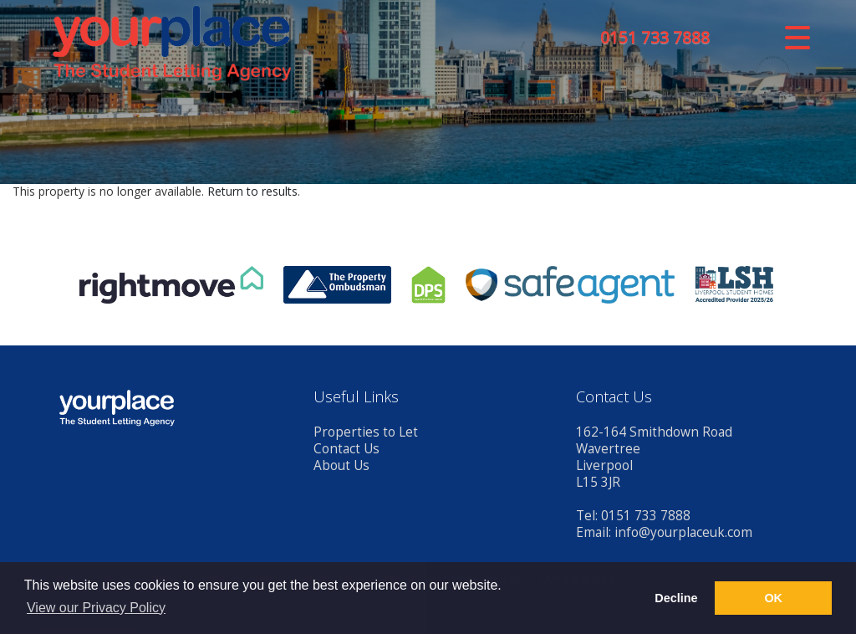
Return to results (252, 191)
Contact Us (346, 449)
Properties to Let (365, 432)
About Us (341, 465)
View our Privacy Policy (96, 608)
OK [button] (773, 598)
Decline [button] (676, 598)
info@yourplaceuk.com (683, 532)
